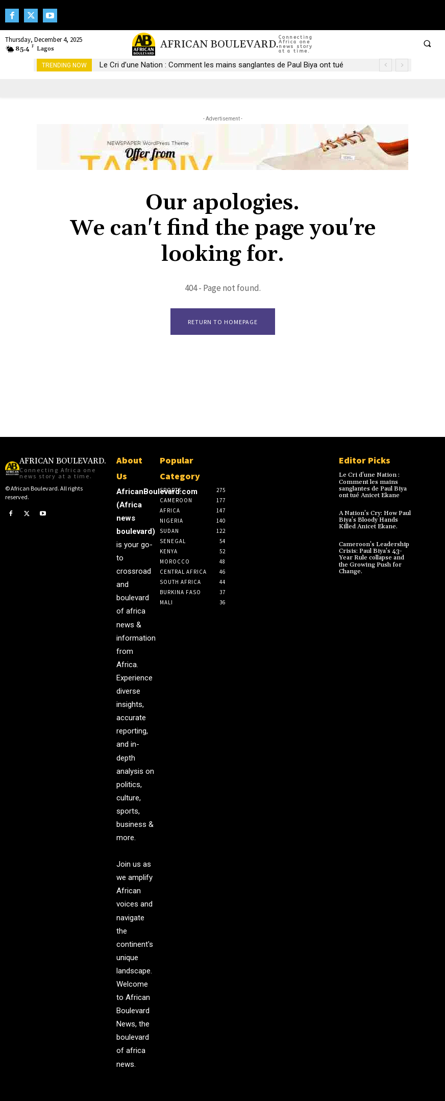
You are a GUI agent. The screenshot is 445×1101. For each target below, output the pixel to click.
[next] (401, 65)
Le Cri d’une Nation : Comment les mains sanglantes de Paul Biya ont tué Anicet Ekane (372, 485)
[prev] (385, 65)
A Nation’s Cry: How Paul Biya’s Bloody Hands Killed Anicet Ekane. (374, 519)
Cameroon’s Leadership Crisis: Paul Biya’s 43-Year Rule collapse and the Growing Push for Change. (376, 557)
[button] (427, 43)
